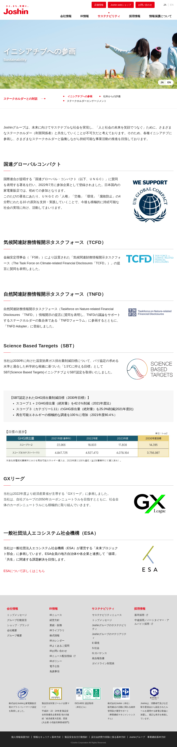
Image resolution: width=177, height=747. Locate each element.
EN (169, 82)
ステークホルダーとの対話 (20, 98)
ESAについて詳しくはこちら (24, 571)
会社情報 (12, 608)
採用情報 (139, 608)
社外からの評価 (112, 96)
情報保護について (160, 16)
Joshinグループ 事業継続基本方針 (147, 737)
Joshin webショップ (120, 5)
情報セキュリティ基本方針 (47, 737)
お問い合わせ (145, 5)
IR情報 (53, 608)
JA (164, 4)
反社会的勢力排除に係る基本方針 (108, 737)
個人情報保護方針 (20, 737)
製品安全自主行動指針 (76, 737)
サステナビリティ (103, 608)
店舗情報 (98, 5)
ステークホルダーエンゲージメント (86, 101)
